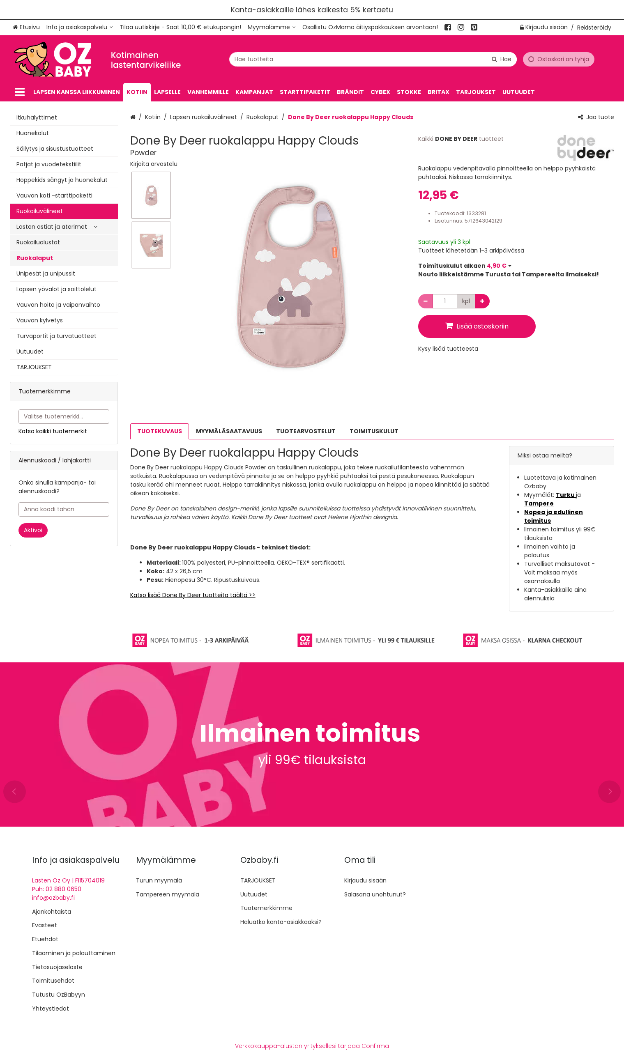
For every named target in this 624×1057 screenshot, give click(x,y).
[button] (153, 164)
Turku (566, 495)
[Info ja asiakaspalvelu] (79, 27)
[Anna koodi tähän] (63, 509)
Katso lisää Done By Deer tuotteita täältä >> (193, 595)
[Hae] (501, 59)
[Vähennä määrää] (425, 301)
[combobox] (373, 59)
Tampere (539, 503)
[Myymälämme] (271, 27)
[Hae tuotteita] (373, 59)
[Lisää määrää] (482, 301)
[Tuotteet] (19, 92)
